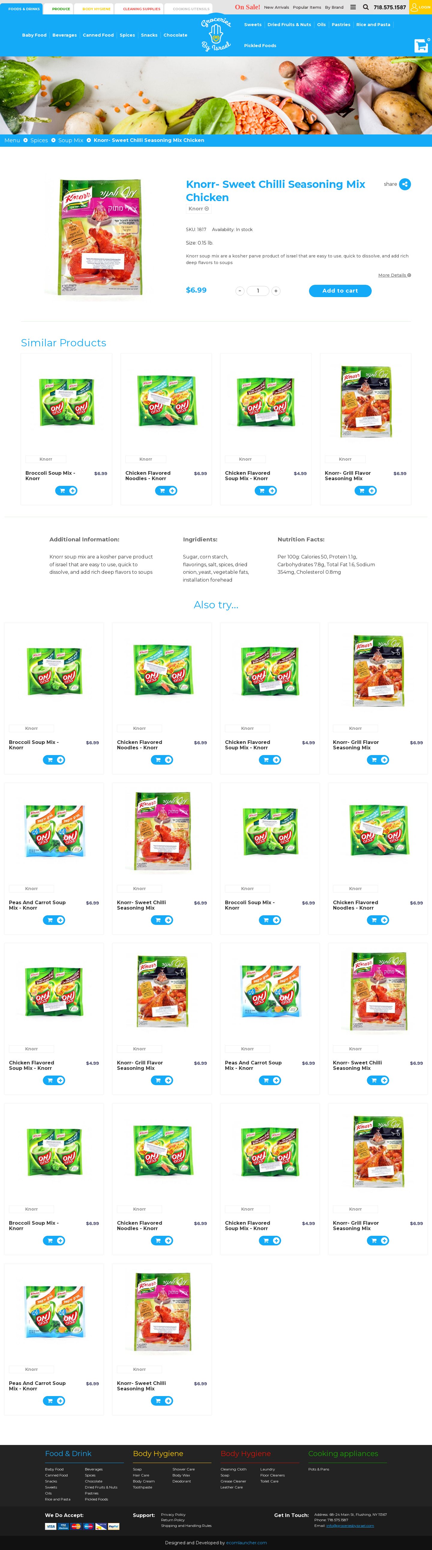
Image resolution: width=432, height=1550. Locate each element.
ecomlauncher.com (246, 1542)
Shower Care (183, 1469)
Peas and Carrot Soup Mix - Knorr (37, 905)
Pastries (341, 24)
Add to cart (340, 290)
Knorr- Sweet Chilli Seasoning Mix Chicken (141, 908)
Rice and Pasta (373, 24)
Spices (127, 35)
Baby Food (34, 35)
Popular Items (307, 7)
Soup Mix (70, 140)
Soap (137, 1469)
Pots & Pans (318, 1469)
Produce (61, 9)
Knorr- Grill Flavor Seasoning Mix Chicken (348, 478)
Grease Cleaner (233, 1481)
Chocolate (176, 35)
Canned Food (98, 35)
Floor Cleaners (272, 1475)
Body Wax (181, 1475)
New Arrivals (276, 7)
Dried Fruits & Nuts (289, 24)
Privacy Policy (173, 1514)
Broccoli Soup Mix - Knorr (50, 475)
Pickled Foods (260, 45)
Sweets (253, 24)
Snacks (149, 35)
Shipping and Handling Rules (186, 1526)
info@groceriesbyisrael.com (350, 1525)
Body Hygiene (96, 9)
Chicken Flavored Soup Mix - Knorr (247, 475)
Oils (321, 24)
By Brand (334, 7)
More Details (394, 275)
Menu (12, 140)
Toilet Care (269, 1481)
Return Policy (173, 1520)
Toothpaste (142, 1487)
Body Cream (144, 1481)
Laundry (267, 1469)
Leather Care (231, 1487)
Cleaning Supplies (141, 9)
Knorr (199, 209)
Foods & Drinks (24, 9)
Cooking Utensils (191, 9)
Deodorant (181, 1481)
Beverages (64, 35)
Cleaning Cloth (233, 1469)
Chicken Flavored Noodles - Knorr (148, 475)
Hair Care (141, 1475)
